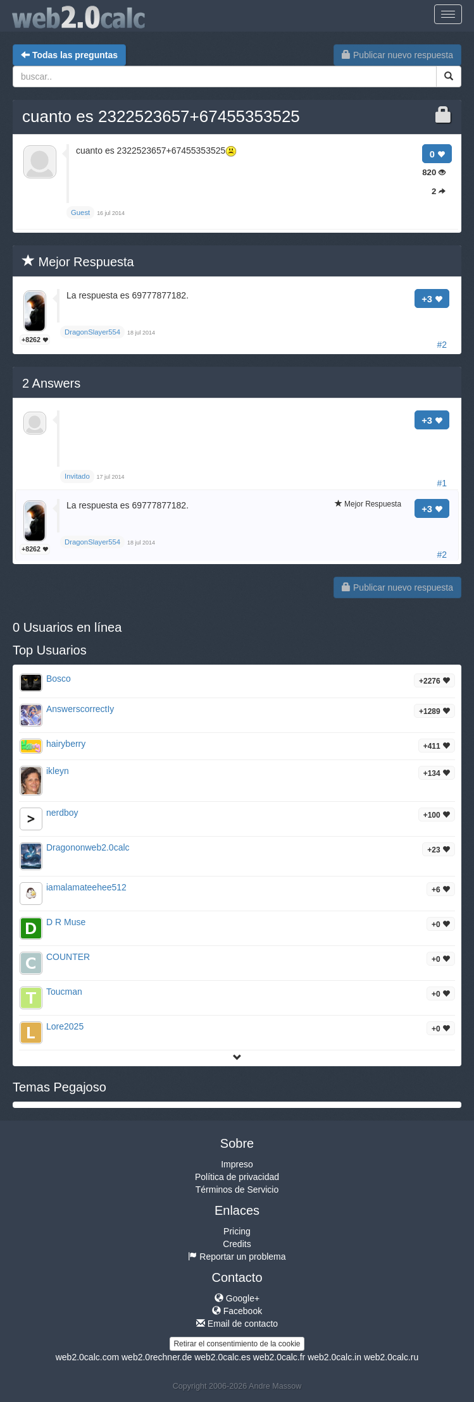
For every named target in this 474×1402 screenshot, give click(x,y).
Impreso (237, 1164)
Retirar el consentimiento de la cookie (236, 1343)
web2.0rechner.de (157, 1357)
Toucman (64, 992)
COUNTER (68, 957)
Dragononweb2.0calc (88, 847)
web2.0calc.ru (391, 1357)
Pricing (237, 1231)
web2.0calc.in (334, 1357)
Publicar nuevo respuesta (397, 55)
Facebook (237, 1311)
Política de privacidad (237, 1177)
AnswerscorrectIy (80, 709)
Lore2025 (65, 1026)
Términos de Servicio (237, 1189)
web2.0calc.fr (279, 1357)
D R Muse (65, 922)
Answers (51, 383)
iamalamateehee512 (86, 887)
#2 (442, 345)
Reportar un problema (236, 1256)
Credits (237, 1244)
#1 (442, 483)
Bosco (58, 678)
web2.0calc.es (222, 1357)
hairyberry (65, 744)
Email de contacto (237, 1324)
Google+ (237, 1298)
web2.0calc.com (87, 1357)
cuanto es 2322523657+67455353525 (161, 116)
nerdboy (62, 813)
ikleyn (57, 771)
